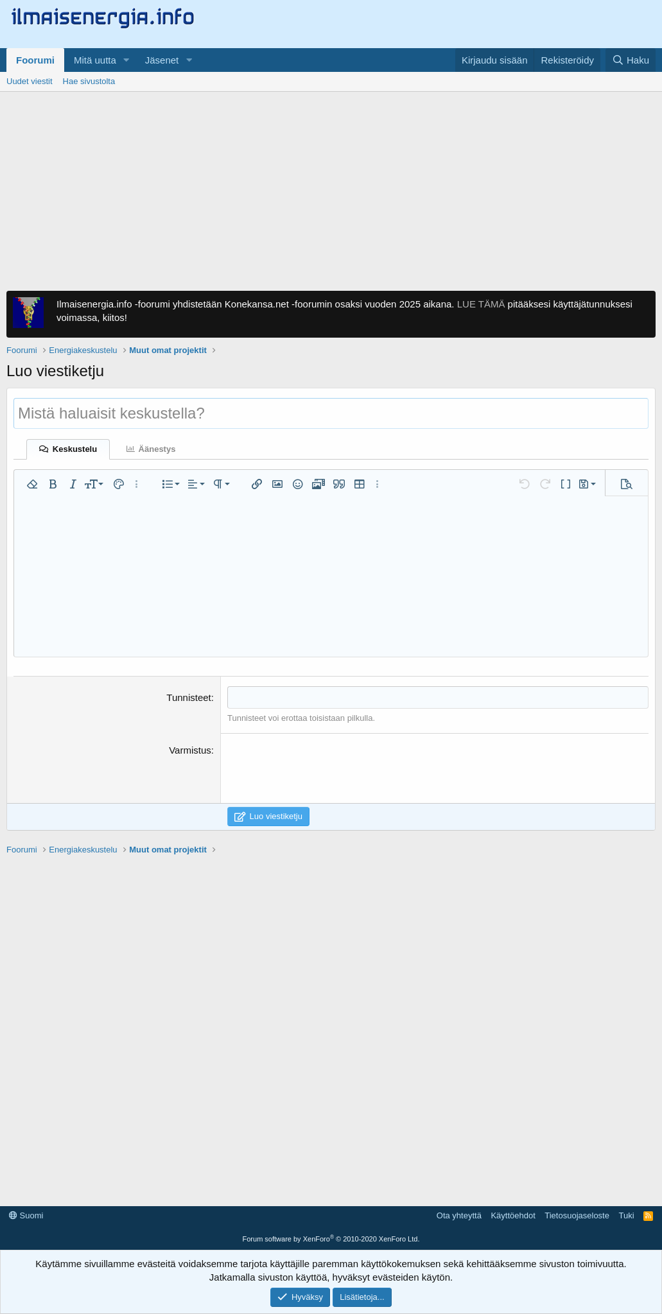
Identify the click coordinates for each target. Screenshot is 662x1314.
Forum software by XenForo (331, 1239)
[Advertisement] (331, 188)
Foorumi (35, 60)
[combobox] (438, 697)
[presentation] (324, 768)
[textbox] (438, 697)
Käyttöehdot (513, 1215)
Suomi (26, 1215)
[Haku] (630, 60)
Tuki (626, 1215)
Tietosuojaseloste (576, 1215)
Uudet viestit (29, 81)
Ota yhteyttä (459, 1215)
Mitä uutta (95, 60)
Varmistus (190, 750)
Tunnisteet (188, 697)
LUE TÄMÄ (481, 303)
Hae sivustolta (89, 81)
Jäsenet (162, 60)
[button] (126, 60)
